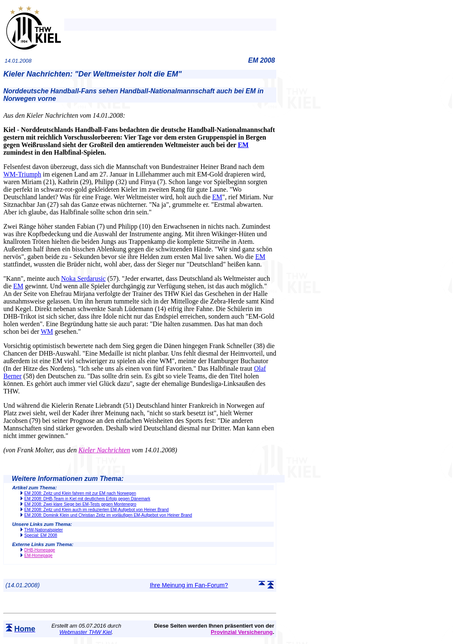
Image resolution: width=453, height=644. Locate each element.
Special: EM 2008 (40, 535)
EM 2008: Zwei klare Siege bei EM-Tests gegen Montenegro (80, 504)
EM (243, 144)
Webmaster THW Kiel (85, 632)
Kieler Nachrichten (104, 450)
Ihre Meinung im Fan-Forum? (189, 585)
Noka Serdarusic (83, 278)
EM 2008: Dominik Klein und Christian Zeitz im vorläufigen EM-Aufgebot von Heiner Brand (108, 515)
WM (47, 331)
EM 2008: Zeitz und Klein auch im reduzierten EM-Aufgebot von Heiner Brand (96, 509)
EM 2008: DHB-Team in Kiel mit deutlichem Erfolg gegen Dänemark (87, 498)
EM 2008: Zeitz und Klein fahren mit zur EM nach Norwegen (80, 493)
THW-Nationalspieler (43, 530)
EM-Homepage (38, 555)
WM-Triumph (22, 174)
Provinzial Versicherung (241, 632)
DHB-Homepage (39, 550)
